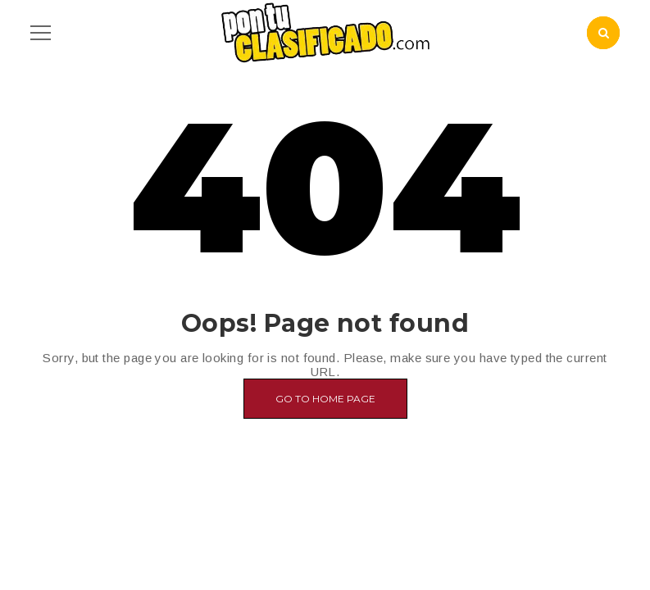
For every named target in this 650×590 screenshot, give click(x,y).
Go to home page (325, 399)
